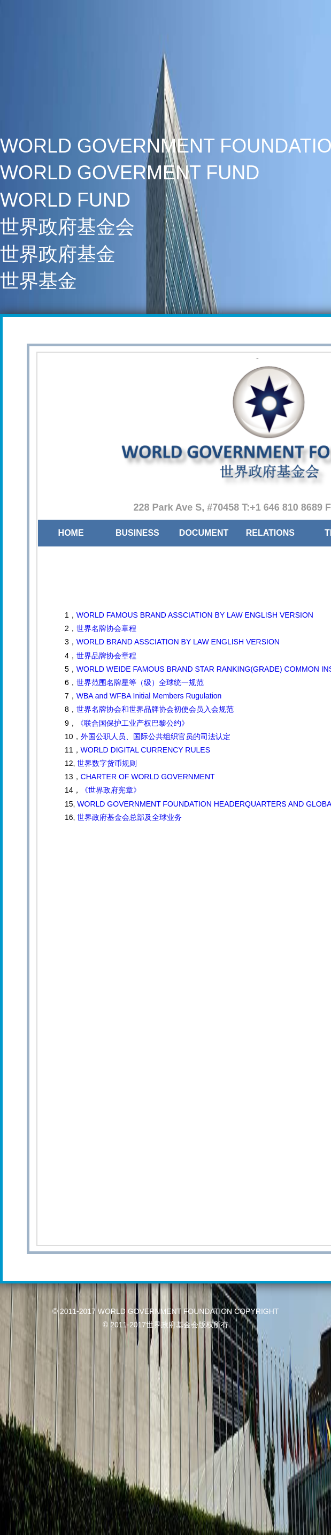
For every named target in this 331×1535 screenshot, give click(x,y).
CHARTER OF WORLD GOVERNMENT (148, 776)
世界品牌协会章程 (106, 655)
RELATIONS (270, 532)
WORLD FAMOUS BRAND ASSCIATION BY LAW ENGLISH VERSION (194, 615)
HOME (71, 532)
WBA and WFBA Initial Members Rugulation (149, 695)
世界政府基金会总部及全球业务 (128, 817)
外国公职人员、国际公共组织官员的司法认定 (155, 736)
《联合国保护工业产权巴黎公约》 (132, 723)
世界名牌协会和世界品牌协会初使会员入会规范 (155, 709)
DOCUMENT (203, 532)
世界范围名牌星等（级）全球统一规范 (140, 682)
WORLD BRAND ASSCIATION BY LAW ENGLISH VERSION (178, 641)
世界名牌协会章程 (106, 628)
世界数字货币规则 (107, 763)
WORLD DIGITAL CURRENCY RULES (145, 750)
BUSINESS (137, 532)
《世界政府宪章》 (111, 790)
